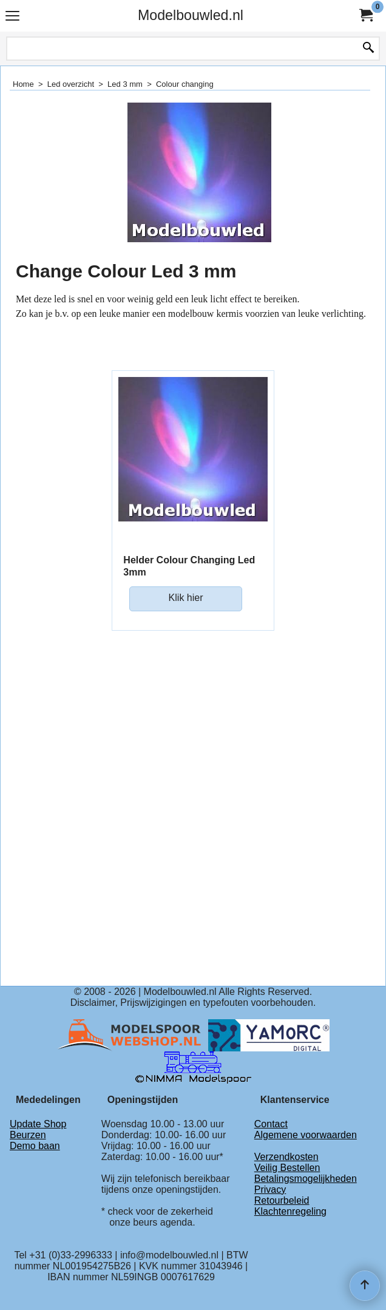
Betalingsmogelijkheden (305, 1178)
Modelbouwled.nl (190, 15)
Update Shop (38, 1124)
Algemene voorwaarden (305, 1135)
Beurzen (28, 1135)
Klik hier (186, 597)
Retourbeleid (282, 1200)
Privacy (270, 1189)
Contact (271, 1124)
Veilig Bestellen (287, 1167)
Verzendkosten (286, 1157)
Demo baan (35, 1146)
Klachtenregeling (290, 1211)
